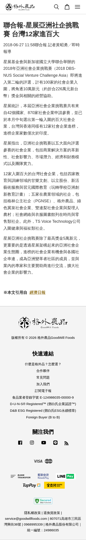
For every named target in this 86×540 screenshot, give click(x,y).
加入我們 (43, 384)
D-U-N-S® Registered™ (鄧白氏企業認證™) (43, 404)
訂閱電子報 (43, 391)
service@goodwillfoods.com (26, 518)
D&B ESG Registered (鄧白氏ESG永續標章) (43, 410)
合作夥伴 (43, 371)
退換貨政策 (51, 513)
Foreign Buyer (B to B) (43, 417)
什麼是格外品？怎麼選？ (43, 364)
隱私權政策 (32, 513)
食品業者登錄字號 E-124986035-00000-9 (43, 397)
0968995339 (33, 524)
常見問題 (43, 377)
